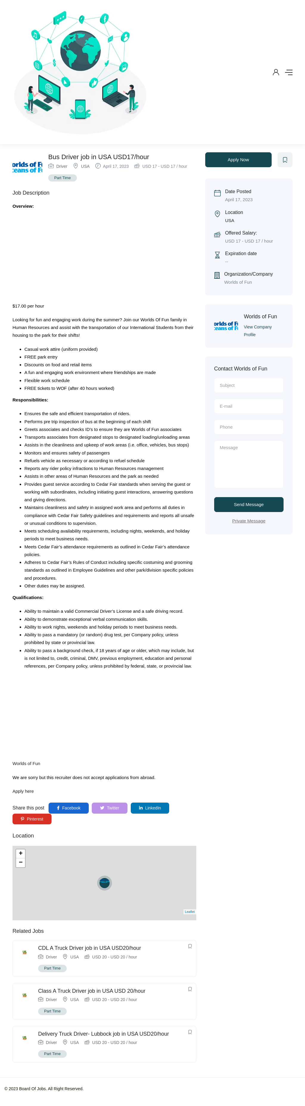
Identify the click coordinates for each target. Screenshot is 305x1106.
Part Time (62, 178)
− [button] (21, 862)
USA (85, 166)
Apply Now (238, 159)
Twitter (109, 808)
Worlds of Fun (26, 763)
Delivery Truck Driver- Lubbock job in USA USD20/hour (103, 1034)
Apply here (23, 791)
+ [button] (21, 853)
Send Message (249, 504)
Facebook (68, 808)
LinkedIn (150, 808)
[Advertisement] (104, 258)
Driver (61, 166)
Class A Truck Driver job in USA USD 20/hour (91, 991)
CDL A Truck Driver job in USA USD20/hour (89, 948)
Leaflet (190, 911)
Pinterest (32, 819)
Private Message (248, 520)
